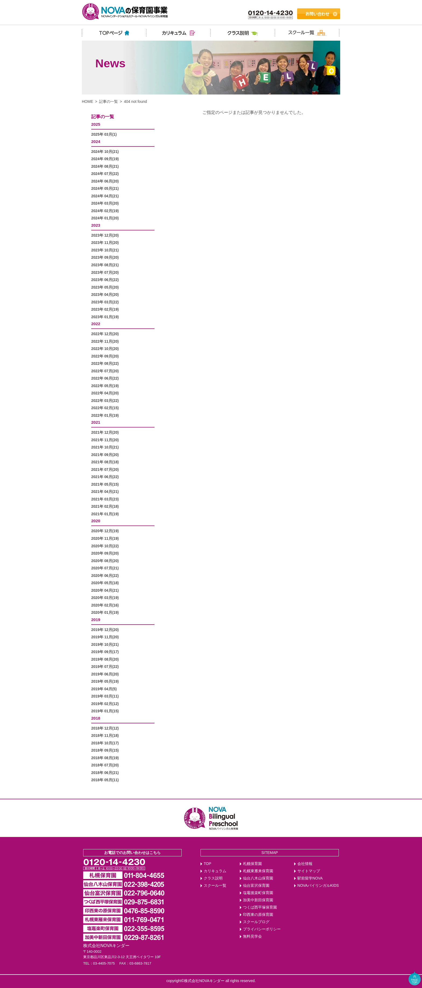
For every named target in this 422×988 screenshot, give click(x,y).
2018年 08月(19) (105, 758)
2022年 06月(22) (105, 378)
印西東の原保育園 (258, 915)
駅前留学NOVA (310, 878)
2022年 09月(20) (105, 356)
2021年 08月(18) (105, 462)
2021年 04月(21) (105, 492)
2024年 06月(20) (105, 181)
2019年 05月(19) (105, 681)
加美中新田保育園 (258, 900)
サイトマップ (308, 871)
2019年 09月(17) (105, 652)
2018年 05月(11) (105, 780)
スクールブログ (256, 922)
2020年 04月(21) (105, 590)
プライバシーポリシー (262, 929)
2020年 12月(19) (105, 531)
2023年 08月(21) (105, 265)
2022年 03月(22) (105, 401)
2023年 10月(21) (105, 250)
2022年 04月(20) (105, 393)
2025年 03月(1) (104, 134)
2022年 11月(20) (105, 341)
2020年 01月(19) (105, 613)
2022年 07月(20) (105, 371)
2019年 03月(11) (105, 696)
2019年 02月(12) (105, 704)
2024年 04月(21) (105, 196)
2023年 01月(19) (105, 317)
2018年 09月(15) (105, 750)
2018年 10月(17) (105, 743)
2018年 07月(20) (105, 765)
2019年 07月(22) (105, 667)
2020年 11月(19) (105, 539)
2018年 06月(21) (105, 773)
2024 (95, 141)
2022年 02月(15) (105, 408)
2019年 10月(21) (105, 645)
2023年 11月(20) (105, 243)
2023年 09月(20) (105, 257)
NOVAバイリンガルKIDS (318, 886)
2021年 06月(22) (105, 477)
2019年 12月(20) (105, 630)
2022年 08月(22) (105, 364)
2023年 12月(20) (105, 235)
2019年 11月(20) (105, 637)
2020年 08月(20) (105, 561)
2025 (95, 124)
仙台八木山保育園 (258, 878)
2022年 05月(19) (105, 386)
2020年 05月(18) (105, 583)
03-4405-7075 (104, 963)
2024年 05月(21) (105, 189)
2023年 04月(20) (105, 295)
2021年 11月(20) (105, 440)
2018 (95, 718)
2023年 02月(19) (105, 309)
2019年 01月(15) (105, 711)
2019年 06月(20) (105, 674)
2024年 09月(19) (105, 159)
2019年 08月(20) (105, 659)
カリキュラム (215, 871)
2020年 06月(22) (105, 576)
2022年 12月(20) (105, 334)
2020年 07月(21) (105, 568)
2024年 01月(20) (105, 218)
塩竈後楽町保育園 (258, 893)
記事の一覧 (108, 101)
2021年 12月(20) (105, 432)
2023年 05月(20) (105, 287)
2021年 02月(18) (105, 506)
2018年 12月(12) (105, 728)
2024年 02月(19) (105, 211)
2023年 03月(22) (105, 302)
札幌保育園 (252, 864)
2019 (95, 619)
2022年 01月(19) (105, 416)
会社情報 (304, 864)
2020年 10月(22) (105, 546)
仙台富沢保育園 (256, 886)
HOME (87, 101)
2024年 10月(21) (105, 152)
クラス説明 (213, 878)
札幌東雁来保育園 (258, 871)
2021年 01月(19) (105, 514)
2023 (95, 225)
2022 (95, 323)
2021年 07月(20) (105, 470)
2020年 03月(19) (105, 598)
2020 (95, 520)
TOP (207, 864)
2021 (95, 422)
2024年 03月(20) (105, 203)
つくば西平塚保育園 (260, 907)
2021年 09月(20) (105, 455)
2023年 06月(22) (105, 280)
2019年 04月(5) (104, 689)
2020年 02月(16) (105, 605)
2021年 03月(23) (105, 499)
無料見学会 (252, 936)
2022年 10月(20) (105, 349)
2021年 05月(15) (105, 484)
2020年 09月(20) (105, 553)
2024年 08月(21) (105, 166)
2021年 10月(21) (105, 447)
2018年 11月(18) (105, 736)
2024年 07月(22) (105, 174)
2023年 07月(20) (105, 273)
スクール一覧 (215, 886)
